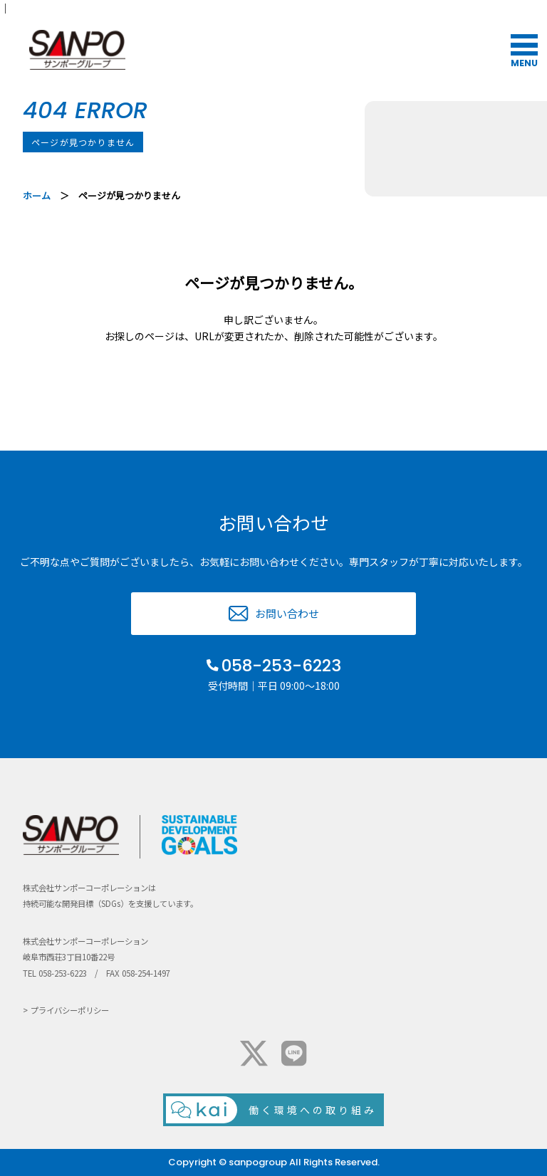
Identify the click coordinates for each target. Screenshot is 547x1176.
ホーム (37, 195)
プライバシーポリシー (70, 1010)
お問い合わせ (287, 613)
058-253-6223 (281, 665)
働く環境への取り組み (313, 1110)
